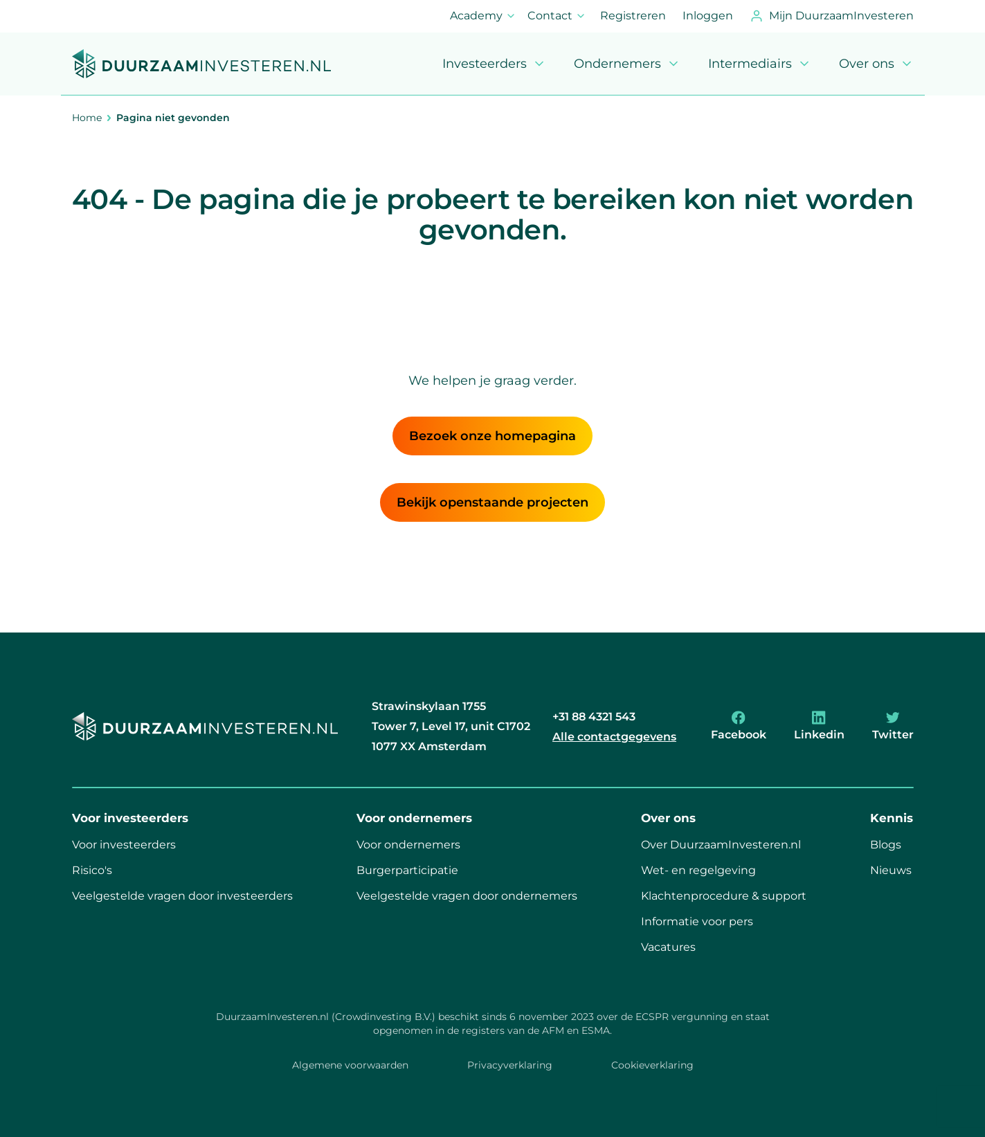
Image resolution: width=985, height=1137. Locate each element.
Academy (483, 20)
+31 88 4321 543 (593, 716)
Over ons (876, 64)
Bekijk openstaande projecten (492, 502)
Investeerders (494, 64)
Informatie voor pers (697, 921)
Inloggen (708, 15)
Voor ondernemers (408, 844)
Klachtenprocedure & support (723, 895)
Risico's (92, 870)
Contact (556, 20)
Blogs (885, 844)
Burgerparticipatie (407, 870)
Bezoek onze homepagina (492, 436)
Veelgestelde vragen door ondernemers (466, 895)
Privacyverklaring (509, 1065)
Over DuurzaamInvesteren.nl (721, 844)
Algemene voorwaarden (350, 1065)
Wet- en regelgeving (698, 870)
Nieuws (891, 870)
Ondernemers (627, 64)
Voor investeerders (124, 844)
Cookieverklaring (652, 1065)
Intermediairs (759, 64)
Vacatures (668, 947)
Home (87, 117)
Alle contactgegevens (614, 736)
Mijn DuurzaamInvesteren (832, 16)
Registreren (633, 15)
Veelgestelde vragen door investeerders (182, 895)
